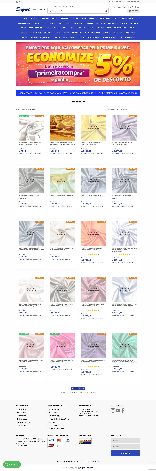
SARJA (83, 18)
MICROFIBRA (79, 23)
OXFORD (24, 33)
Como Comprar (54, 409)
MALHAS (25, 38)
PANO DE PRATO (127, 18)
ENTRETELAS (77, 33)
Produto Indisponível (93, 128)
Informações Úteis (56, 406)
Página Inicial (21, 409)
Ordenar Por (112, 109)
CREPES (90, 23)
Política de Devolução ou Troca (59, 419)
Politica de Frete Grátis (56, 425)
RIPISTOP (100, 28)
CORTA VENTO (35, 33)
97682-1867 (134, 1)
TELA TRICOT (130, 33)
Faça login (62, 6)
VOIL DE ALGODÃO (25, 23)
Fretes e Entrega (54, 416)
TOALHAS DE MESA (110, 38)
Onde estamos (22, 419)
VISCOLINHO (88, 28)
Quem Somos (127, 7)
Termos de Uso (53, 412)
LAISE (37, 23)
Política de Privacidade (56, 429)
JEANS (75, 18)
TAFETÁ (54, 18)
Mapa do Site (21, 416)
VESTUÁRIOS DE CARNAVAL (89, 38)
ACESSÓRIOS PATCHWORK (56, 28)
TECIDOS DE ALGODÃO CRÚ (117, 28)
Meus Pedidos (117, 7)
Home (25, 18)
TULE (116, 18)
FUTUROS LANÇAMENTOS (41, 38)
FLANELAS (134, 23)
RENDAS (23, 28)
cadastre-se (71, 6)
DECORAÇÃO (113, 23)
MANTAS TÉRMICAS (92, 33)
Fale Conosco (136, 7)
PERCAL (124, 23)
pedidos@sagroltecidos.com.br (89, 416)
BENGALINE (100, 23)
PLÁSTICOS (118, 33)
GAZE (71, 28)
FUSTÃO (133, 28)
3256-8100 (117, 1)
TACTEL (57, 33)
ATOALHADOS (105, 18)
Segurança (52, 422)
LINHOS (53, 23)
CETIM (61, 23)
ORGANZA (106, 33)
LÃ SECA (57, 38)
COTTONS (48, 33)
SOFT (79, 28)
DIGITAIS (45, 18)
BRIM (44, 23)
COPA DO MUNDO (69, 38)
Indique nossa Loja (23, 422)
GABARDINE (65, 18)
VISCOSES (93, 18)
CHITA (69, 23)
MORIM (66, 33)
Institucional (22, 406)
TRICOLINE (35, 18)
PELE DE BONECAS (128, 38)
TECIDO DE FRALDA (36, 28)
